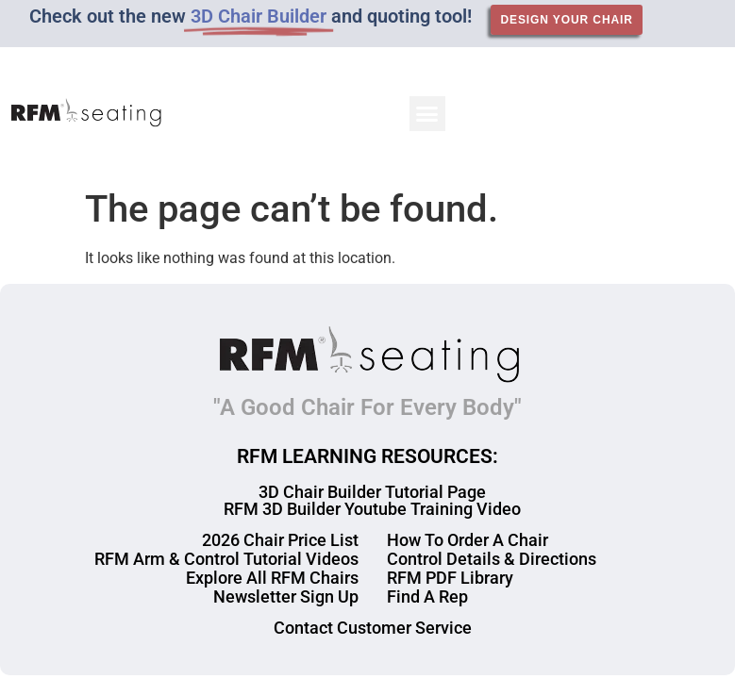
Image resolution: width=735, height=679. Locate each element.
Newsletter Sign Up (286, 596)
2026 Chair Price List (280, 540)
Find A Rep (427, 596)
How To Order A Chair (467, 540)
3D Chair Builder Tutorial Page (372, 492)
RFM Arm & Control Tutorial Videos (226, 559)
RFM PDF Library (450, 578)
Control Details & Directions (491, 559)
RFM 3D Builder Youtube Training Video (372, 509)
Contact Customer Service (373, 628)
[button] (427, 114)
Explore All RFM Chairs (272, 578)
